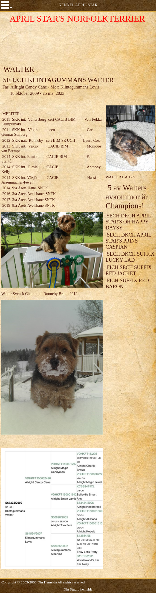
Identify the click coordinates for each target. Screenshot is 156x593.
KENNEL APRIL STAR (78, 5)
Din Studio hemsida (78, 589)
